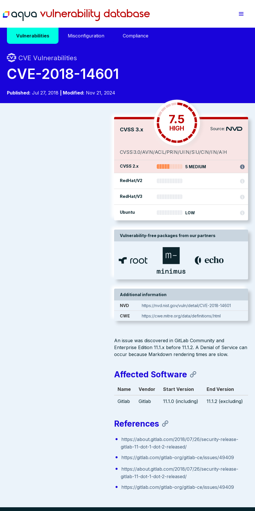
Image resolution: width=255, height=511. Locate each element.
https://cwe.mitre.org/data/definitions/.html (195, 322)
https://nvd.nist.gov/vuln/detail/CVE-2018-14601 (200, 312)
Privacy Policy (112, 469)
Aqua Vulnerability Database (76, 15)
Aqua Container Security (40, 402)
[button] (241, 14)
